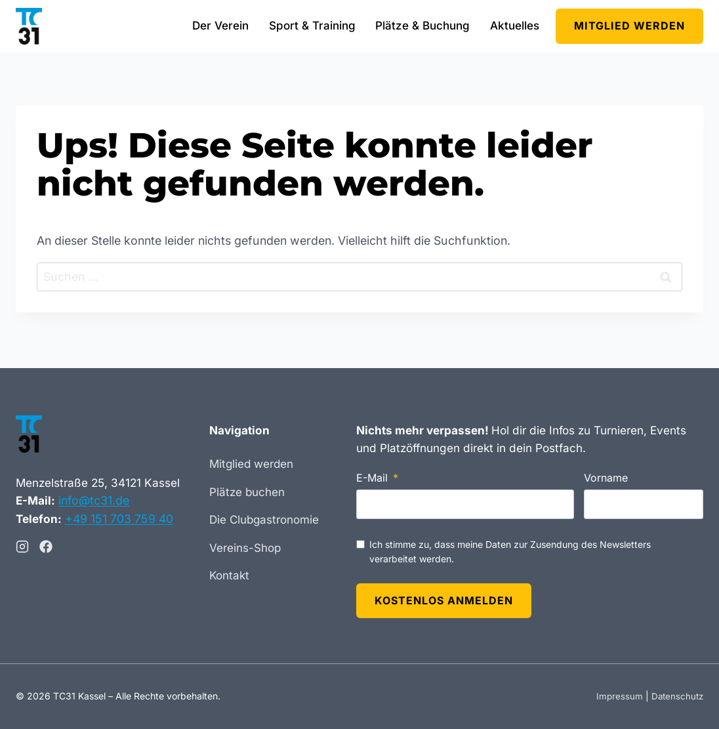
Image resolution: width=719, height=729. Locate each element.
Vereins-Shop (245, 546)
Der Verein (220, 25)
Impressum (616, 696)
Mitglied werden (629, 25)
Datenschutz (676, 696)
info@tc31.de (95, 498)
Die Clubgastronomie (264, 518)
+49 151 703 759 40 (121, 517)
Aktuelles (514, 25)
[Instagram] (22, 544)
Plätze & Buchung (422, 25)
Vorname (606, 476)
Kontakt (229, 574)
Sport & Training (312, 25)
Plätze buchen (247, 490)
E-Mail (372, 476)
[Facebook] (45, 544)
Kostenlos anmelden (444, 599)
